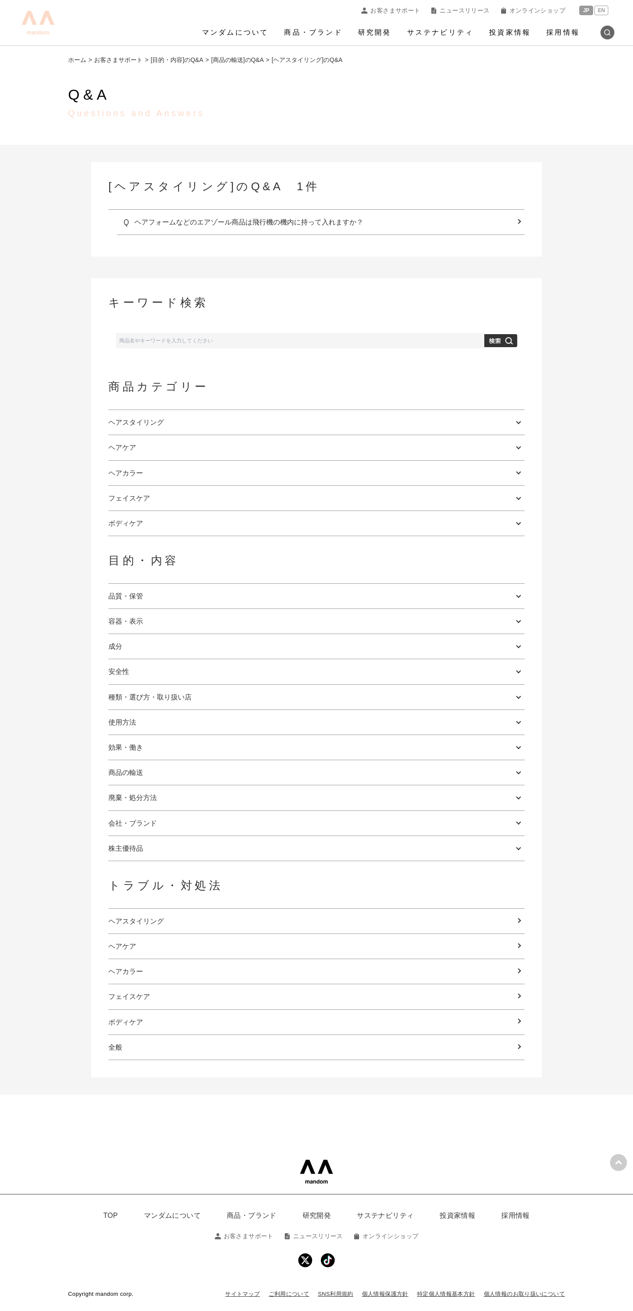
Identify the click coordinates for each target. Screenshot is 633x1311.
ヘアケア (122, 946)
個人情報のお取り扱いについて (524, 1294)
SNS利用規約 (335, 1294)
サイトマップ (242, 1294)
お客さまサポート (390, 10)
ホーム (77, 59)
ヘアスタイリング (136, 921)
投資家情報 (510, 32)
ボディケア (125, 1022)
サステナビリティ (440, 32)
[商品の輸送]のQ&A (237, 59)
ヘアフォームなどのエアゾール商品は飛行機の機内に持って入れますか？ (248, 222)
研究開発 (375, 32)
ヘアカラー (125, 971)
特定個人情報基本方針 (446, 1294)
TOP (110, 1215)
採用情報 (563, 32)
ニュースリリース (460, 10)
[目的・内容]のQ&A (176, 59)
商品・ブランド (313, 32)
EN (601, 10)
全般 (115, 1047)
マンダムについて (235, 32)
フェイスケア (129, 996)
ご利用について (289, 1294)
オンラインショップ (532, 10)
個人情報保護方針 (385, 1294)
